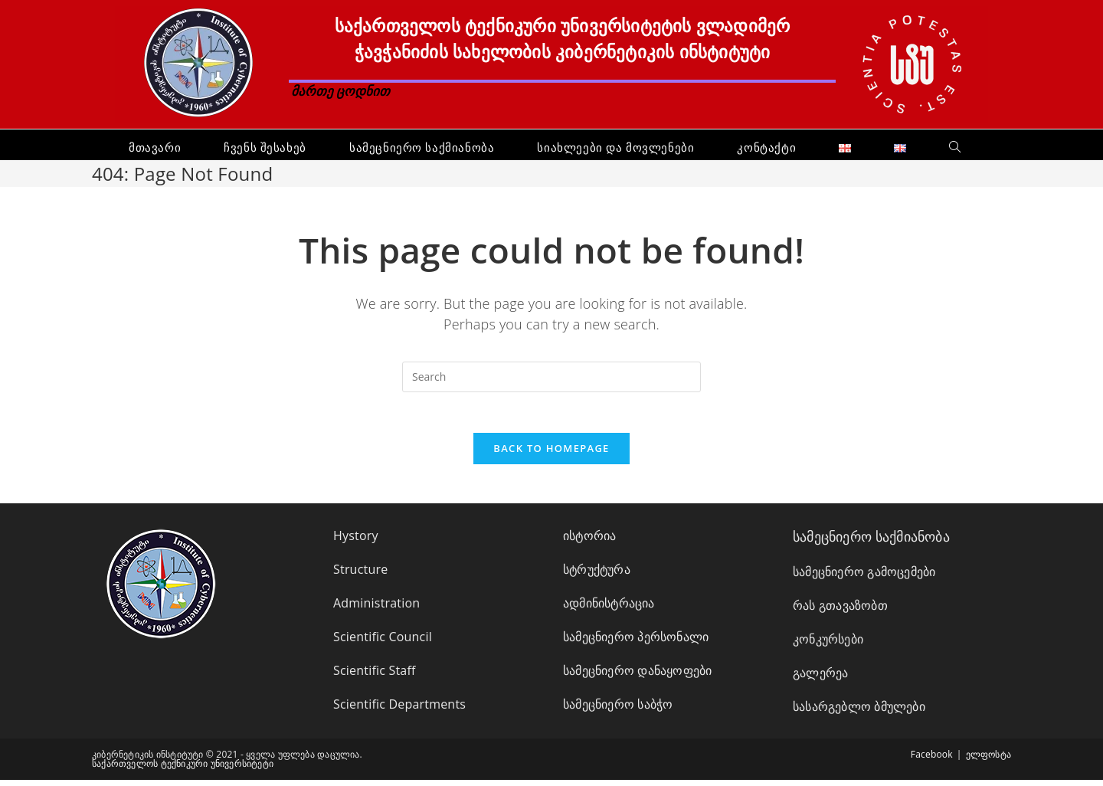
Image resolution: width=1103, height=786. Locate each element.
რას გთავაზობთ (840, 611)
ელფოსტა (988, 760)
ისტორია (589, 541)
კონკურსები (828, 645)
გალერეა (820, 678)
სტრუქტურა (596, 575)
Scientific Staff (374, 676)
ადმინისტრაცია (609, 609)
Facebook (932, 760)
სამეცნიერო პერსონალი (636, 642)
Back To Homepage (551, 454)
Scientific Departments (399, 710)
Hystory (355, 541)
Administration (376, 609)
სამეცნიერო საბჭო (618, 710)
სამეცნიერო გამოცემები (864, 577)
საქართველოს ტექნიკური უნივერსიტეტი (182, 769)
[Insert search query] (551, 377)
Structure (360, 575)
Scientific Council (382, 642)
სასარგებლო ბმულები (859, 712)
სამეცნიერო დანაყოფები (637, 676)
